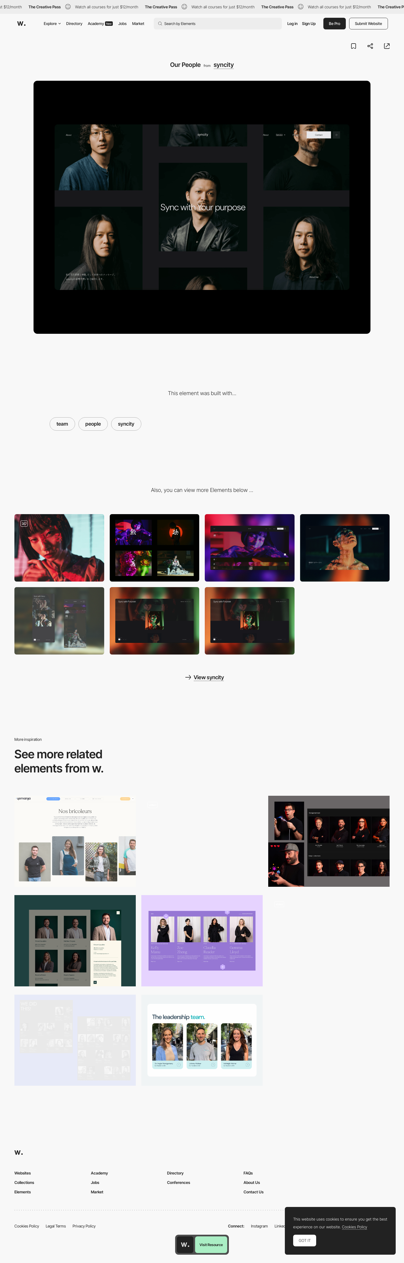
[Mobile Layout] (59, 621)
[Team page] (202, 841)
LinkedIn (282, 1226)
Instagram (259, 1226)
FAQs (248, 1173)
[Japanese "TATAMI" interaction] (250, 548)
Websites (22, 1173)
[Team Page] (329, 841)
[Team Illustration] (329, 940)
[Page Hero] (345, 548)
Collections (24, 1182)
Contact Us (254, 1191)
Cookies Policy (26, 1226)
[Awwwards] (21, 23)
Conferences (178, 1182)
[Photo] (59, 548)
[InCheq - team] (202, 1040)
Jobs (122, 23)
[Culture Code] (155, 548)
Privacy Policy (84, 1226)
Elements (22, 1191)
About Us (252, 1182)
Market (138, 23)
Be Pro (334, 23)
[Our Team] (202, 940)
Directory (74, 23)
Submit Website (368, 23)
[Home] (155, 621)
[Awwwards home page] (185, 1244)
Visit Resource (211, 1244)
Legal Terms (56, 1226)
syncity (224, 65)
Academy (100, 23)
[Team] (75, 841)
